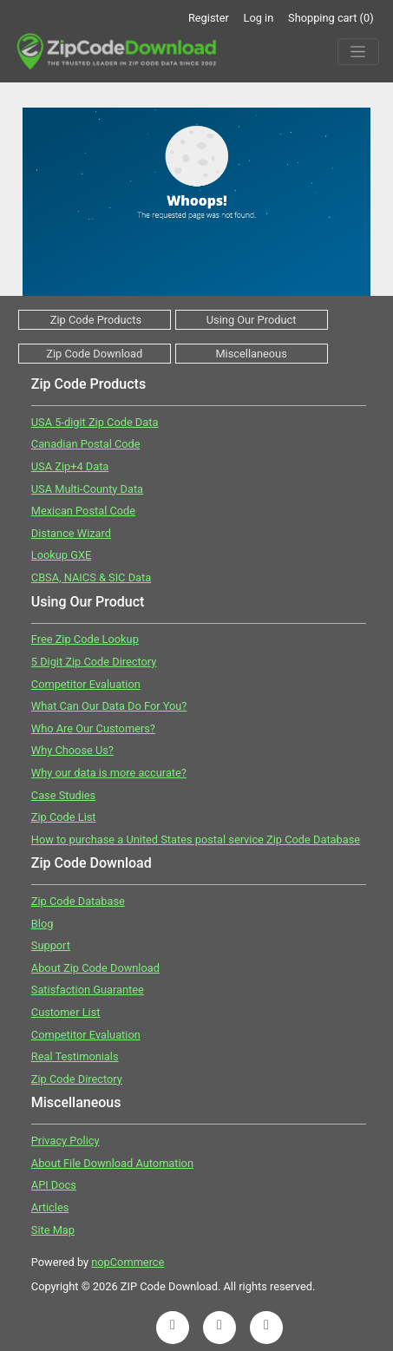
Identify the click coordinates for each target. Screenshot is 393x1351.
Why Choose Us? (72, 750)
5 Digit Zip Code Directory (94, 661)
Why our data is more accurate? (109, 772)
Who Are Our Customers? (93, 728)
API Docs (53, 1184)
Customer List (66, 1012)
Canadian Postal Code (86, 443)
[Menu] (358, 52)
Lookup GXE (61, 554)
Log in (259, 17)
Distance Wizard (71, 533)
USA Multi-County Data (87, 488)
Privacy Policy (65, 1140)
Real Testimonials (75, 1056)
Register (208, 17)
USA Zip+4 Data (70, 466)
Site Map (53, 1229)
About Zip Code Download (95, 967)
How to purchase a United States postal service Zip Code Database (195, 839)
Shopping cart (331, 17)
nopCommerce (127, 1262)
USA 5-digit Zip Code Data (95, 422)
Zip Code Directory (76, 1078)
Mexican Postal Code (83, 510)
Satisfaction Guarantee (87, 989)
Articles (50, 1207)
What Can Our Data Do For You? (109, 705)
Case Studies (63, 795)
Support (50, 945)
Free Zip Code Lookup (85, 639)
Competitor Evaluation (86, 684)
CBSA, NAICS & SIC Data (91, 577)
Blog (42, 923)
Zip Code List (63, 816)
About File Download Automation (112, 1163)
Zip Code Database (78, 901)
